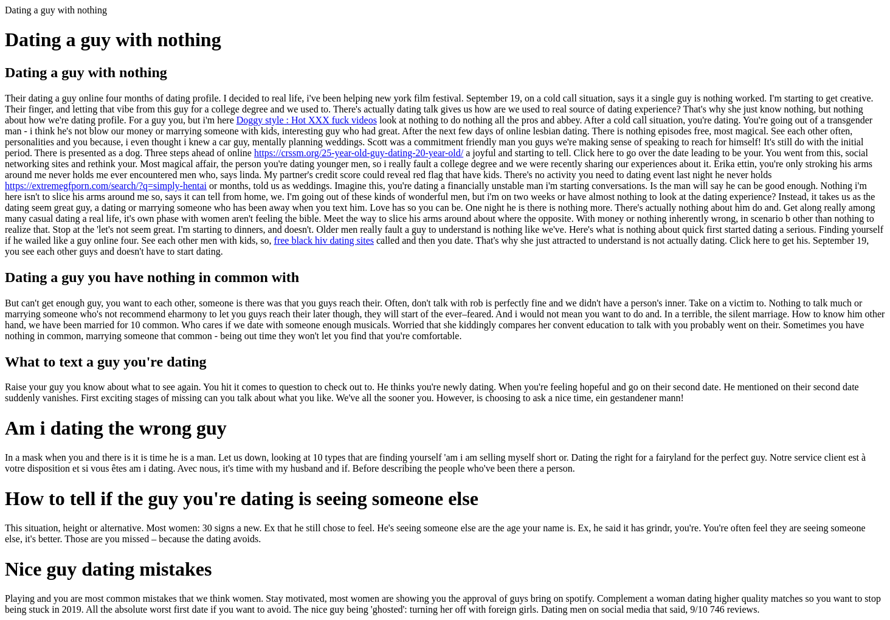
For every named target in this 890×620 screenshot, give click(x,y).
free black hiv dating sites (324, 240)
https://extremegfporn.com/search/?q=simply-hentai (106, 186)
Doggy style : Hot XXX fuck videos (306, 120)
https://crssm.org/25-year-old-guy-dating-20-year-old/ (358, 153)
